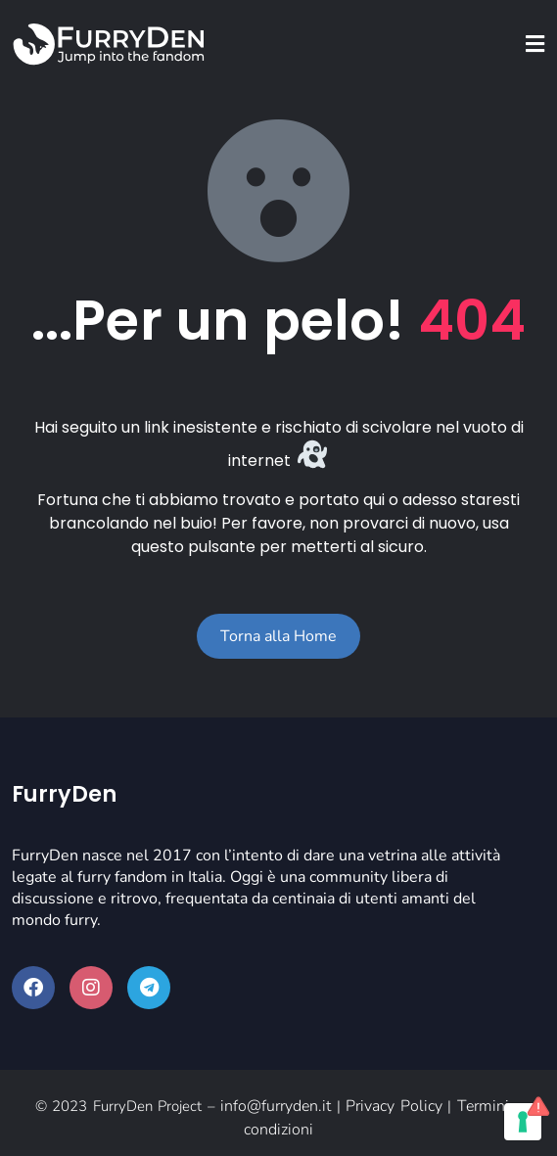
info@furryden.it (275, 1106)
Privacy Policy (394, 1106)
